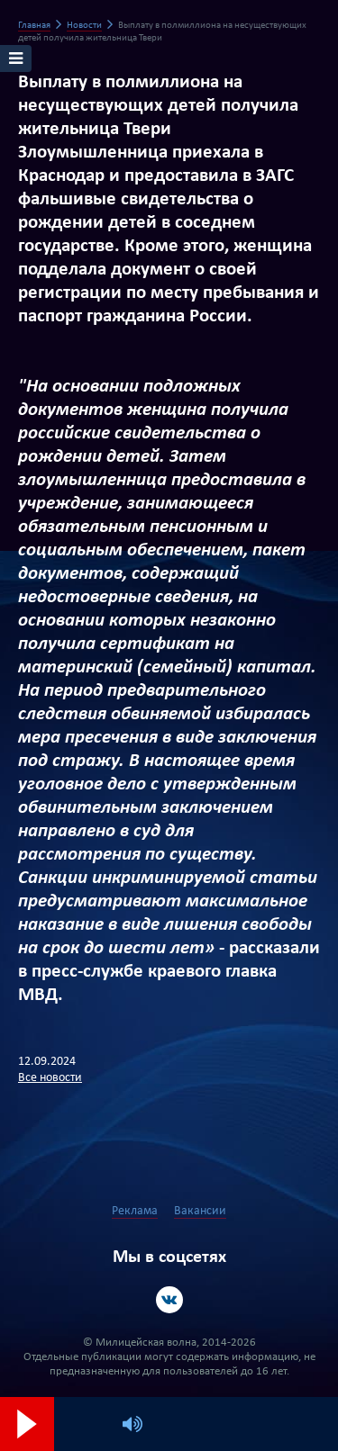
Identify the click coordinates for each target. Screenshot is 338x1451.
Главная (34, 26)
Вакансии (200, 1211)
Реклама (135, 1211)
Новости (84, 26)
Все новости (50, 1078)
